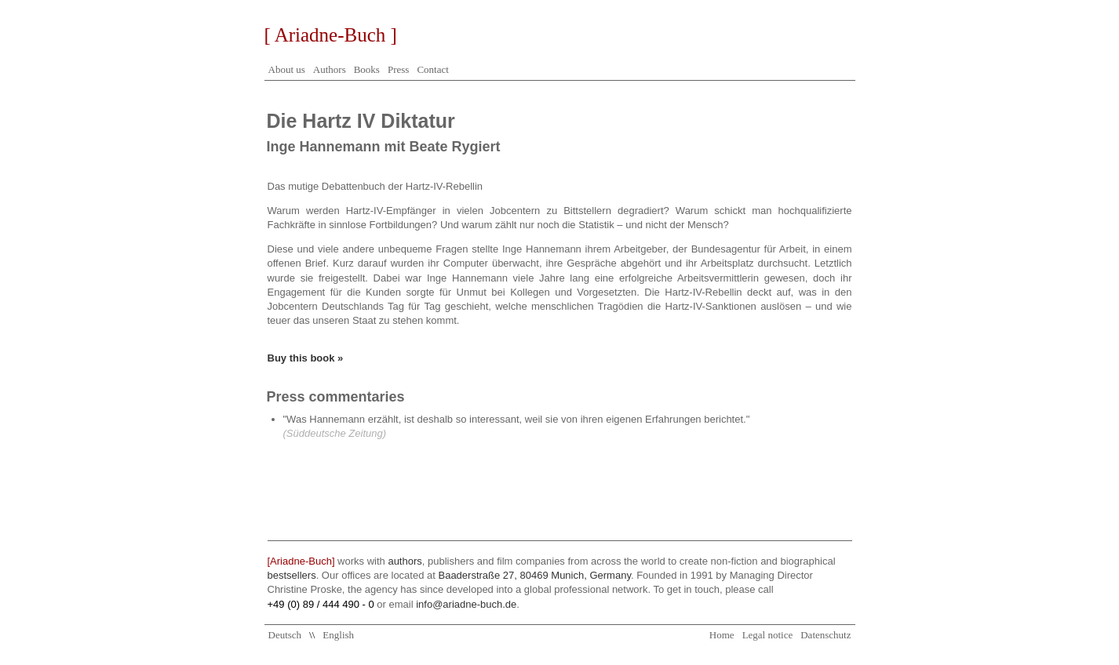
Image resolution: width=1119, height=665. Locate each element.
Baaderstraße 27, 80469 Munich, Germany (534, 575)
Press (398, 69)
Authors (329, 69)
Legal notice (767, 635)
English (338, 635)
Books (367, 69)
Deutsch (285, 635)
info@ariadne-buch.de (466, 604)
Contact (432, 69)
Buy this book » (306, 358)
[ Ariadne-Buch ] (330, 34)
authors (404, 561)
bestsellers (292, 575)
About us (286, 69)
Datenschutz (825, 635)
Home (721, 635)
